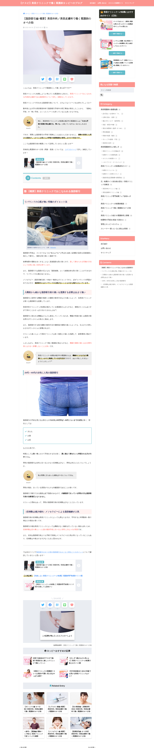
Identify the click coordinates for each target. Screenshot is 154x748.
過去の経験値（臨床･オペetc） (114, 128)
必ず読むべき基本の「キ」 (113, 114)
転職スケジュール (110, 170)
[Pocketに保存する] (72, 79)
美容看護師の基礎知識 (111, 109)
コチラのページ (71, 149)
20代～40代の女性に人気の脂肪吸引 (114, 281)
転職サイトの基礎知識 (111, 155)
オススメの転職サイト (115, 3)
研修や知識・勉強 (110, 136)
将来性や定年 (109, 143)
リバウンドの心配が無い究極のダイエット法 (117, 271)
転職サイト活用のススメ (112, 174)
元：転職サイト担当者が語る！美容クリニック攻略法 (116, 183)
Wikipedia (53, 247)
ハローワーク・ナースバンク (114, 162)
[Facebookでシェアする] (50, 79)
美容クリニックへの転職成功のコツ (116, 166)
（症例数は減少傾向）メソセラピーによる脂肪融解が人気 (117, 285)
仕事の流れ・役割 (110, 117)
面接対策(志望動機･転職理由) (114, 178)
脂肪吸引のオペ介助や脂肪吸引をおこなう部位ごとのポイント (59, 552)
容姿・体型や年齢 (110, 125)
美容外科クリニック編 (111, 189)
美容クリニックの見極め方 (113, 151)
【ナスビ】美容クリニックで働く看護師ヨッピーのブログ (51, 3)
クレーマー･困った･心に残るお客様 (116, 229)
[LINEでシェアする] (64, 79)
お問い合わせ (102, 3)
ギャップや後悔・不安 (111, 139)
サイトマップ (129, 3)
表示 (46, 178)
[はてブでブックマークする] (57, 79)
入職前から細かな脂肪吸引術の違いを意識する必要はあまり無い (117, 276)
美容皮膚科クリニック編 (112, 192)
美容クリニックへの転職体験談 (114, 204)
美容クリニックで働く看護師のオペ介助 (77, 645)
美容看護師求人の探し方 (111, 147)
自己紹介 (93, 3)
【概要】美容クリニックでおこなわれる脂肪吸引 (117, 267)
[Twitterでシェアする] (43, 79)
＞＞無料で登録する (116, 33)
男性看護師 (108, 132)
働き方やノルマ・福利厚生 (113, 121)
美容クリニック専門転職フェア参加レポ (116, 198)
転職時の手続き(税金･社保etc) (114, 220)
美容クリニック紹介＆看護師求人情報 (116, 215)
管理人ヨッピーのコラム (111, 224)
